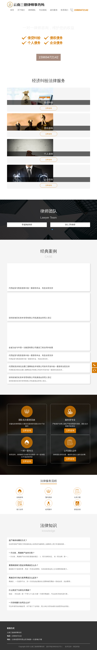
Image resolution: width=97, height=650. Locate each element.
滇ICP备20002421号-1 (54, 646)
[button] (44, 229)
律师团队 (32, 10)
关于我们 (21, 10)
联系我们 (64, 10)
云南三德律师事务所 (37, 646)
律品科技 (76, 646)
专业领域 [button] (42, 10)
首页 (12, 10)
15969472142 (48, 57)
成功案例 (53, 10)
